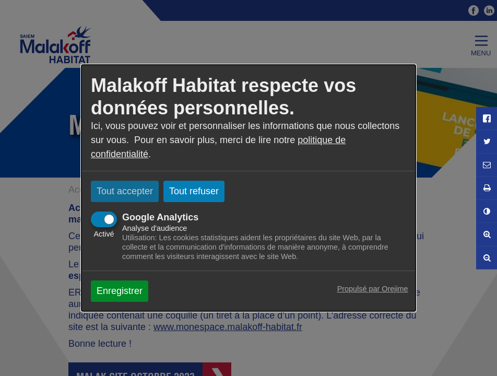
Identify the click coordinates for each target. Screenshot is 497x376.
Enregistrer (120, 291)
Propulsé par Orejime (372, 289)
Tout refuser (194, 191)
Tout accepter (125, 191)
